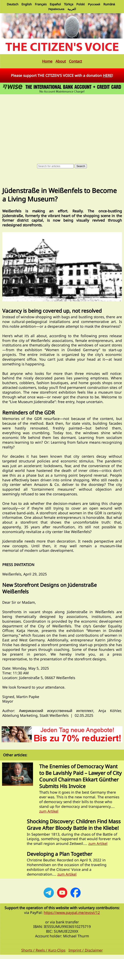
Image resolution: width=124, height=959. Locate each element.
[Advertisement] (62, 126)
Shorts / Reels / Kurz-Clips (43, 950)
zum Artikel (48, 811)
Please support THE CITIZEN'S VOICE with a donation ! (62, 75)
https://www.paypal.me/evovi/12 (72, 912)
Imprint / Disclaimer (85, 950)
